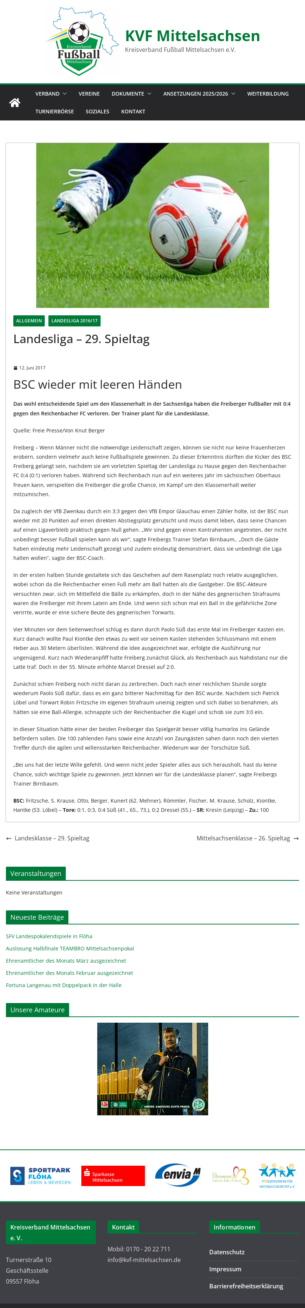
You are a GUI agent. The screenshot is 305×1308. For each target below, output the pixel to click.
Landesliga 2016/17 (74, 321)
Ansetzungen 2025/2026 (195, 93)
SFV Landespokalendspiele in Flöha (49, 936)
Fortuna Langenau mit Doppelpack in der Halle (64, 985)
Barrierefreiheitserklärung (246, 1286)
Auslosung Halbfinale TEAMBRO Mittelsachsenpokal (70, 948)
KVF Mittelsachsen (192, 35)
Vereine (89, 93)
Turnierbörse (54, 111)
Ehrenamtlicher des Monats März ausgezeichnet (66, 960)
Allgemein (29, 321)
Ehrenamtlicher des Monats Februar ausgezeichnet (69, 972)
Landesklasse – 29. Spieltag (47, 838)
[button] (63, 94)
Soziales (97, 111)
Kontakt (133, 111)
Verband (47, 93)
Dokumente (128, 93)
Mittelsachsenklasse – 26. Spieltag (248, 838)
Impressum (225, 1269)
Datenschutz (227, 1252)
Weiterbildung (268, 93)
